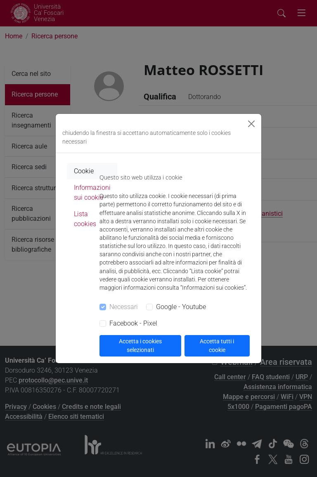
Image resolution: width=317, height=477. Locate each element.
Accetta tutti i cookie (217, 345)
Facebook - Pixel (133, 323)
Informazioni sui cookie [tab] (92, 192)
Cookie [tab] (84, 171)
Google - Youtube (181, 307)
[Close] (251, 123)
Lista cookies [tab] (85, 219)
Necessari (123, 307)
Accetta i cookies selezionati (140, 345)
